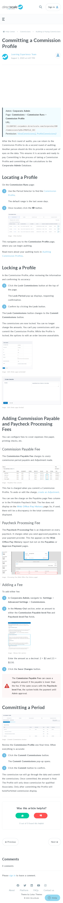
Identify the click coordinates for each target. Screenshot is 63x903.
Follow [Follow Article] (58, 55)
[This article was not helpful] (41, 816)
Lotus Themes (36, 894)
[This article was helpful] (22, 816)
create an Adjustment (48, 492)
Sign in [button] (51, 7)
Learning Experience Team (23, 54)
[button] (40, 7)
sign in (12, 875)
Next (53, 842)
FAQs (36, 890)
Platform (24, 890)
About (12, 890)
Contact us (49, 890)
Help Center (10, 32)
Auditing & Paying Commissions (48, 32)
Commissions (25, 32)
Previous (11, 842)
